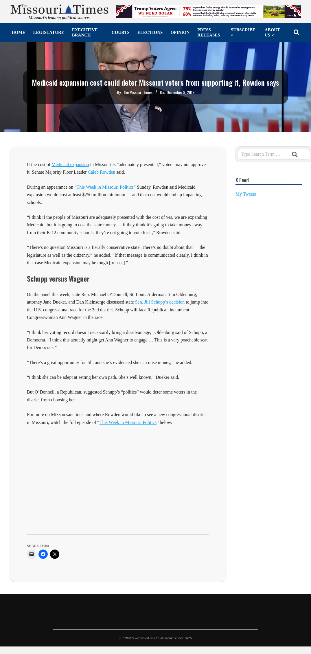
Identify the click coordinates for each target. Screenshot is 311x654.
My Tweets (245, 194)
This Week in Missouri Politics (128, 422)
